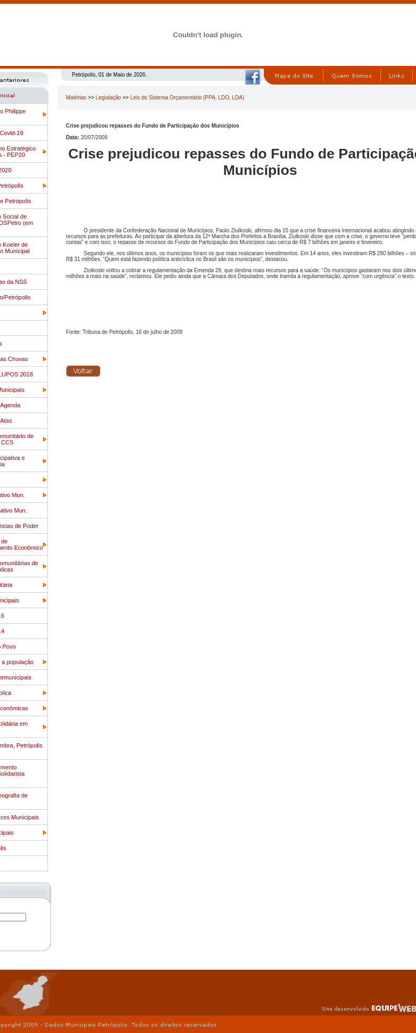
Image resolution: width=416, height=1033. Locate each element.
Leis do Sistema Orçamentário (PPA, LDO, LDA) (187, 97)
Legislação (108, 97)
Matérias (76, 97)
